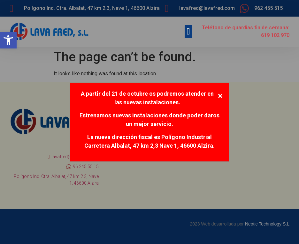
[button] (8, 40)
